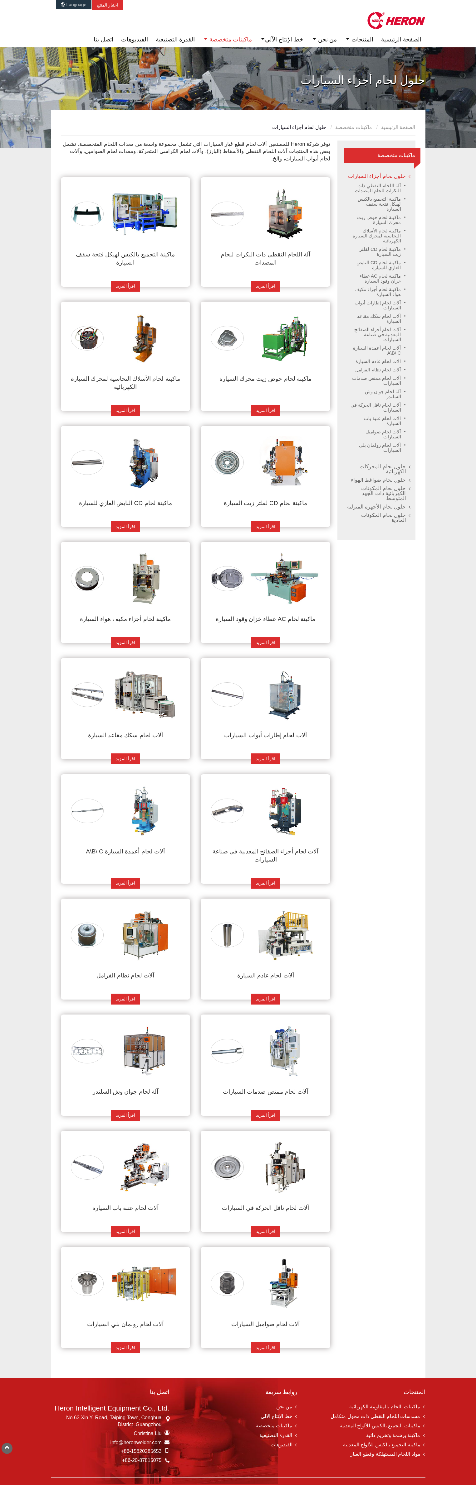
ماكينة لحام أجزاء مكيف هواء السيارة (125, 619)
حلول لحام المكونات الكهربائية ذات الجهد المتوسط (383, 493)
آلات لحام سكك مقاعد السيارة (125, 735)
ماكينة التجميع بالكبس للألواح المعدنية (381, 1444)
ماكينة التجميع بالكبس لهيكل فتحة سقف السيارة (125, 258)
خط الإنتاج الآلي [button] (284, 39)
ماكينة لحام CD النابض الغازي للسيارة (125, 503)
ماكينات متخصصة (354, 127)
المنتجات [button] (361, 39)
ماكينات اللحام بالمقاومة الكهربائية (384, 1406)
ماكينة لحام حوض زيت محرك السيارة (265, 378)
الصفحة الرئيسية (401, 39)
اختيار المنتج (107, 4)
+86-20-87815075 (142, 1460)
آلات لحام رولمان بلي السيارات (125, 1324)
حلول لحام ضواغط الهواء (378, 480)
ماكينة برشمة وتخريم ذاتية (393, 1435)
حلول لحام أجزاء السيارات (377, 176)
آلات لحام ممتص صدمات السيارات (265, 1091)
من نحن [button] (327, 39)
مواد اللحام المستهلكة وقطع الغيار (385, 1454)
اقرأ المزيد (265, 286)
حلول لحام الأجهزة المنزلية (376, 507)
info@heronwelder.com (136, 1442)
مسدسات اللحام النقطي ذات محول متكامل (375, 1416)
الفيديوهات (134, 39)
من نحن (284, 1406)
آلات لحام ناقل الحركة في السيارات (265, 1208)
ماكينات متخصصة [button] (230, 39)
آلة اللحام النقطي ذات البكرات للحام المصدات (266, 258)
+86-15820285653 (141, 1451)
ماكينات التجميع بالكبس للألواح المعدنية (380, 1425)
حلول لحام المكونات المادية (383, 517)
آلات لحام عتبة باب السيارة (125, 1208)
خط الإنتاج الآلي (276, 1416)
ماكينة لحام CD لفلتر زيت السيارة (265, 503)
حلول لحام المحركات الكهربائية (383, 469)
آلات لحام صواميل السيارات (265, 1324)
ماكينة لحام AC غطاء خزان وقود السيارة (265, 619)
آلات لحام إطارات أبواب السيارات (265, 735)
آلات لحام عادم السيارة (265, 975)
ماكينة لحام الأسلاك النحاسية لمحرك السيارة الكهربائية (125, 382)
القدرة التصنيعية (175, 39)
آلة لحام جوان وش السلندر (125, 1091)
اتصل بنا (103, 39)
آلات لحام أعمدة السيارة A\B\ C (125, 851)
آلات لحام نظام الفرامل (125, 975)
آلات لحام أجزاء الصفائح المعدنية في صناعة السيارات (265, 855)
